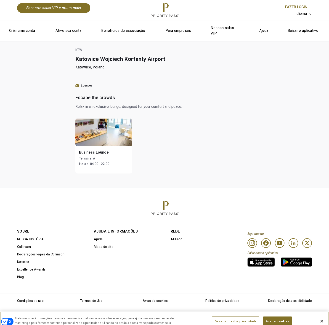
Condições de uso (30, 301)
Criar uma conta (22, 30)
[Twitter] (307, 243)
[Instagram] (252, 243)
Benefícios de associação (123, 30)
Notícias (23, 262)
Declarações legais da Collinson (40, 254)
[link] (261, 262)
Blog (20, 277)
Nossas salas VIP (222, 30)
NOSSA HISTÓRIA (30, 239)
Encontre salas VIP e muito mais (53, 8)
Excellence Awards (31, 269)
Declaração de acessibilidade (290, 301)
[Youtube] (279, 243)
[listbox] (303, 13)
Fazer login (296, 7)
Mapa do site (103, 247)
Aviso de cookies (155, 301)
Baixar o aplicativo (303, 30)
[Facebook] (266, 243)
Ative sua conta (68, 30)
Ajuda (263, 30)
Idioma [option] (301, 13)
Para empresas (178, 30)
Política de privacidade (222, 301)
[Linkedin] (293, 243)
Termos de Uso (91, 301)
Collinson (24, 247)
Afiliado (177, 239)
